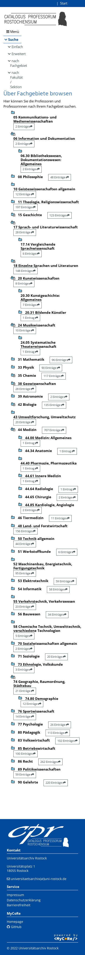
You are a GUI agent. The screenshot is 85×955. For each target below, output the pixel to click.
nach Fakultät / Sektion (15, 79)
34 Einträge (57, 614)
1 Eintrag (30, 318)
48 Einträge (59, 177)
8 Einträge (23, 283)
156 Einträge (25, 531)
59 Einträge (65, 581)
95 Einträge (24, 573)
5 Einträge (23, 636)
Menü (12, 31)
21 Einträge (24, 691)
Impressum (15, 895)
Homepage (15, 921)
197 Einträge (25, 207)
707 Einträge (54, 430)
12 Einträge (24, 194)
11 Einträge (60, 518)
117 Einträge (54, 376)
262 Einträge (50, 762)
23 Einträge (24, 606)
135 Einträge (54, 405)
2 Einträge (23, 126)
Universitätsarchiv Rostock (27, 858)
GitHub (14, 927)
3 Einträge (23, 669)
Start (63, 3)
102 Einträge (67, 741)
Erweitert (16, 53)
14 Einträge (24, 716)
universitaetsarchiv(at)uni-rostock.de (38, 879)
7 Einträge (31, 305)
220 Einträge (56, 783)
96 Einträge (61, 360)
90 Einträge (50, 368)
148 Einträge (25, 271)
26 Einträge (59, 725)
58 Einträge (58, 589)
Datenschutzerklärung (24, 900)
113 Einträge (58, 733)
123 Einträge (59, 215)
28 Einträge (24, 232)
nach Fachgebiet (15, 63)
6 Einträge (31, 253)
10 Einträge (24, 330)
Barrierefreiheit (18, 905)
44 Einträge (24, 544)
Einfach (16, 46)
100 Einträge (25, 754)
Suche (13, 39)
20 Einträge (24, 422)
